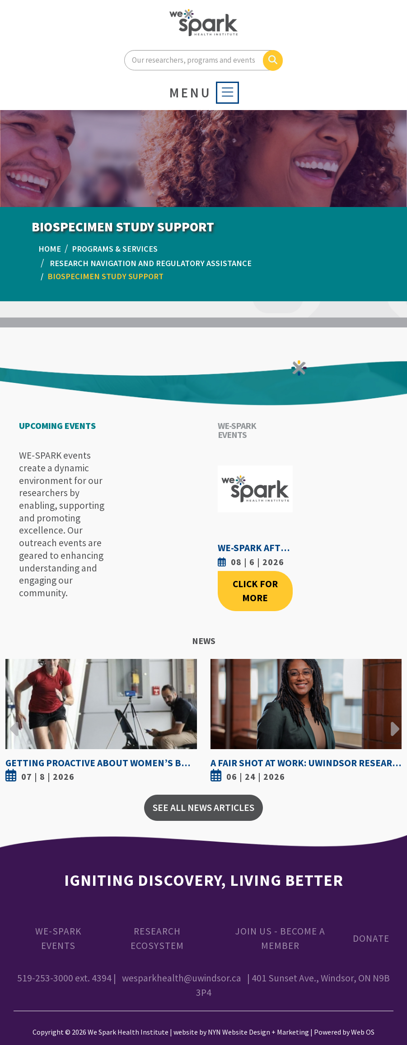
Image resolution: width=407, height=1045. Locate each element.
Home (49, 249)
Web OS (362, 1031)
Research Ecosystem (157, 938)
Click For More (255, 591)
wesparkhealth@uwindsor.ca (181, 978)
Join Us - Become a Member (280, 938)
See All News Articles (203, 807)
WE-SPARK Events (58, 938)
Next (392, 722)
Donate (371, 938)
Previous (14, 722)
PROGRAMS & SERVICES (115, 249)
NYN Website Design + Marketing (258, 1031)
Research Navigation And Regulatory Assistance (151, 263)
